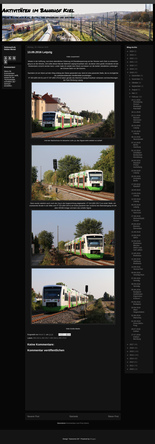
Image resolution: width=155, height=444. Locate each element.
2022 (132, 58)
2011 (132, 366)
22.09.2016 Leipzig (135, 172)
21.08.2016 (135, 232)
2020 (132, 65)
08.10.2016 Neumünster (137, 138)
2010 (132, 369)
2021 (132, 62)
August (135, 90)
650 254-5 (54, 338)
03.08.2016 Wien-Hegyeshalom (137, 310)
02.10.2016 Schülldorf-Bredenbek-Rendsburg (137, 153)
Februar (135, 97)
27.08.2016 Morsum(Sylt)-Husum (138, 218)
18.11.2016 (135, 112)
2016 (132, 348)
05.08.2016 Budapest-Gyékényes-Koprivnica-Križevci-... (137, 294)
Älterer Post (113, 416)
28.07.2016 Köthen (135, 330)
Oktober (135, 83)
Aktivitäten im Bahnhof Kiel (38, 10)
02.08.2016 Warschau (136, 316)
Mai (133, 93)
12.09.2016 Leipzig (135, 200)
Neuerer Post (33, 416)
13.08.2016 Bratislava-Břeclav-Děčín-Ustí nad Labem (136, 245)
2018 (132, 72)
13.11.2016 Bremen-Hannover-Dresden (136, 118)
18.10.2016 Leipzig (135, 127)
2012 (132, 362)
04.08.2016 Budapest (136, 303)
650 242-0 (37, 338)
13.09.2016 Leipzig (135, 194)
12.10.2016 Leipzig (135, 132)
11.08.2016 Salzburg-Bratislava (136, 261)
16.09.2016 (135, 190)
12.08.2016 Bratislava (136, 254)
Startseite (73, 416)
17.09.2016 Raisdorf (135, 185)
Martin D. (42, 334)
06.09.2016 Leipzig (135, 206)
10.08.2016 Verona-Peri (137, 268)
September (136, 86)
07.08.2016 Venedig (135, 279)
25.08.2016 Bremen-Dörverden (136, 226)
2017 (132, 344)
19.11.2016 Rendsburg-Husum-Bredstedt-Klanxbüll (137, 104)
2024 (132, 51)
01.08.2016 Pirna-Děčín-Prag (137, 323)
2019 (132, 69)
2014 (132, 355)
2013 (132, 358)
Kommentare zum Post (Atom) (77, 423)
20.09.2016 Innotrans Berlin (136, 178)
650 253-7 (45, 338)
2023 (132, 55)
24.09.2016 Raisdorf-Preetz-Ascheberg (136, 164)
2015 (132, 351)
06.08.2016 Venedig (135, 285)
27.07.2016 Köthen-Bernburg (136, 337)
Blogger (93, 439)
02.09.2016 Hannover (136, 211)
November (136, 79)
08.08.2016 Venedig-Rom (137, 274)
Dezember (136, 76)
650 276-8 (62, 338)
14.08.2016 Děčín (135, 236)
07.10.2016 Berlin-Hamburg (136, 145)
